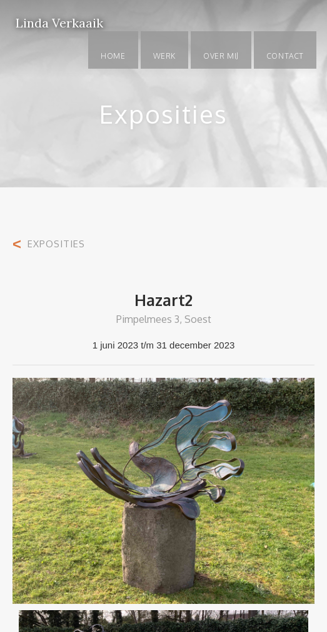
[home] (56, 15)
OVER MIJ (221, 56)
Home (113, 56)
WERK (164, 56)
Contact (285, 56)
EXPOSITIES (56, 244)
